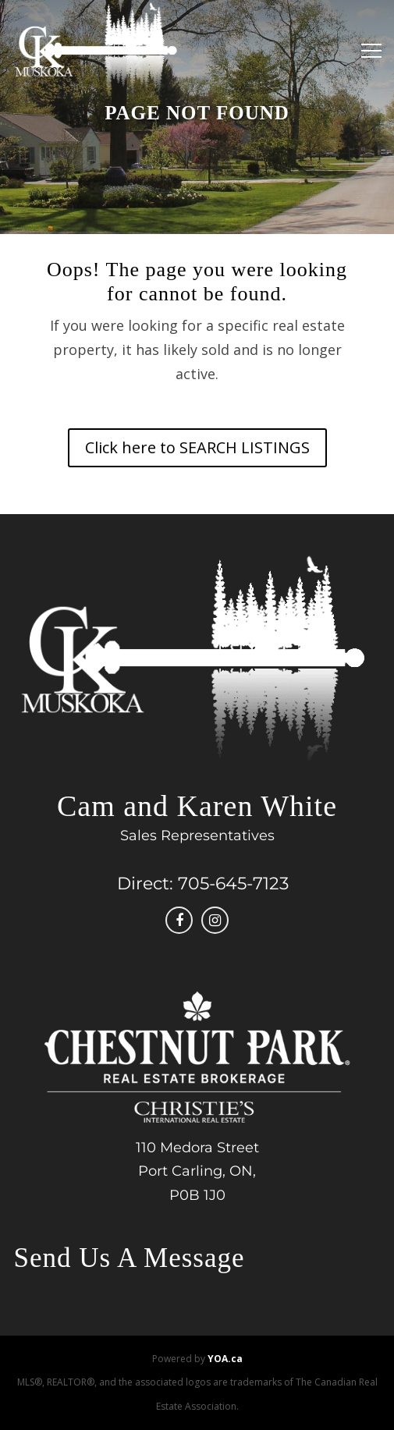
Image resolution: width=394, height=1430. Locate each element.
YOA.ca (225, 1358)
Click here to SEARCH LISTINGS (197, 447)
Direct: (145, 883)
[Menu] (367, 51)
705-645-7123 (233, 883)
